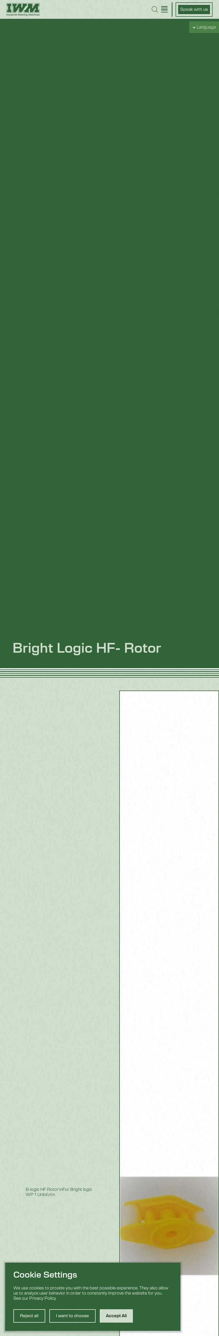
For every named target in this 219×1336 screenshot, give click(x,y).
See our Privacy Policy (34, 1298)
